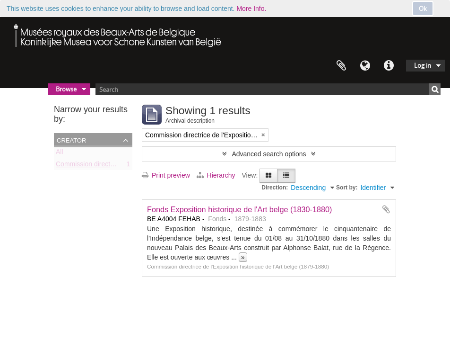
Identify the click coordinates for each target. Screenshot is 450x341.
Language (365, 66)
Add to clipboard (386, 209)
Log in (422, 65)
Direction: (274, 187)
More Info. (251, 8)
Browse (66, 89)
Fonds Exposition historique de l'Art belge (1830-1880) (239, 209)
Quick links (388, 66)
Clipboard (341, 66)
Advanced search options (269, 154)
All (59, 153)
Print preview (166, 175)
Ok (423, 8)
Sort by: (346, 187)
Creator (71, 139)
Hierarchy (217, 175)
